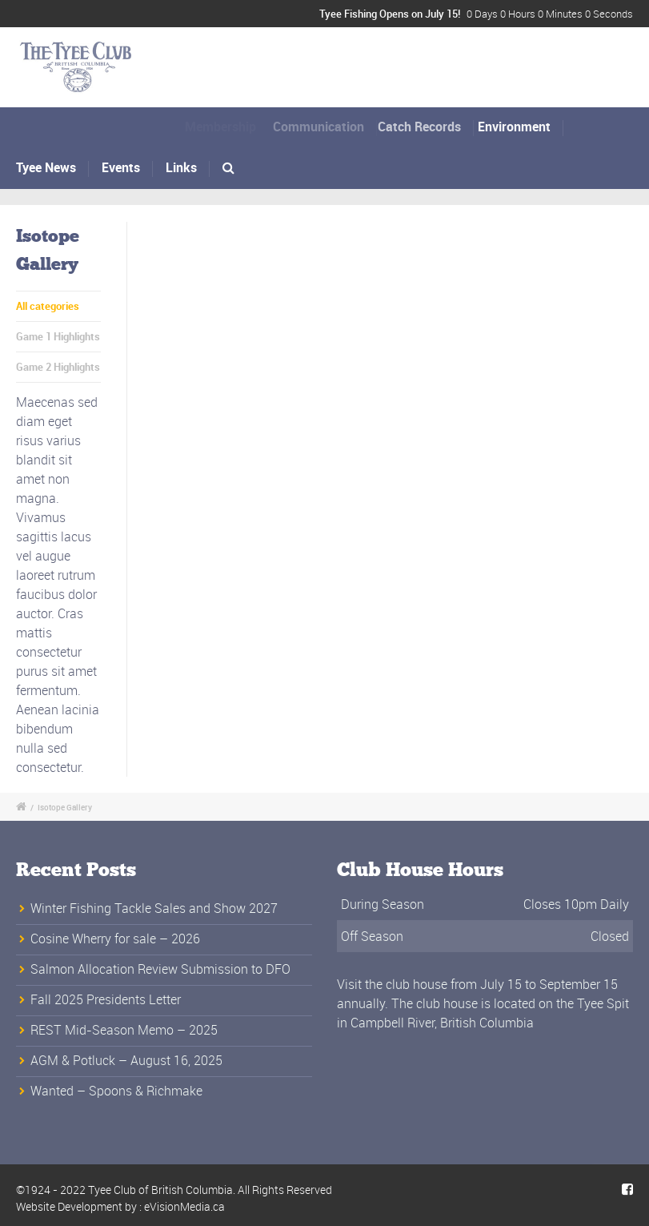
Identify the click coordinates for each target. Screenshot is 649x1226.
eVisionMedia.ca (184, 1206)
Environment (520, 126)
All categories (47, 306)
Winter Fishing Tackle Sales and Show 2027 (154, 908)
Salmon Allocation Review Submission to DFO (160, 969)
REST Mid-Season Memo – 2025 (124, 1030)
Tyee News (47, 167)
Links (181, 167)
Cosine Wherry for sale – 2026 (115, 938)
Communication (325, 126)
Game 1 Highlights (58, 336)
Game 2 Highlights (58, 367)
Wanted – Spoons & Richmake (116, 1090)
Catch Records (429, 126)
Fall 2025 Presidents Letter (105, 999)
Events (121, 167)
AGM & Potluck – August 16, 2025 (126, 1060)
